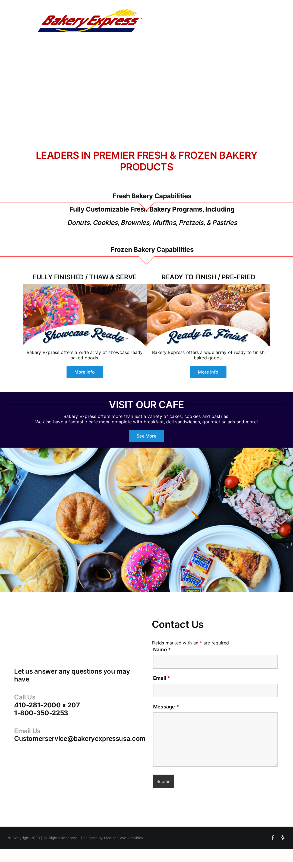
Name (162, 649)
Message (166, 707)
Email (161, 678)
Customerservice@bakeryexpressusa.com (80, 738)
